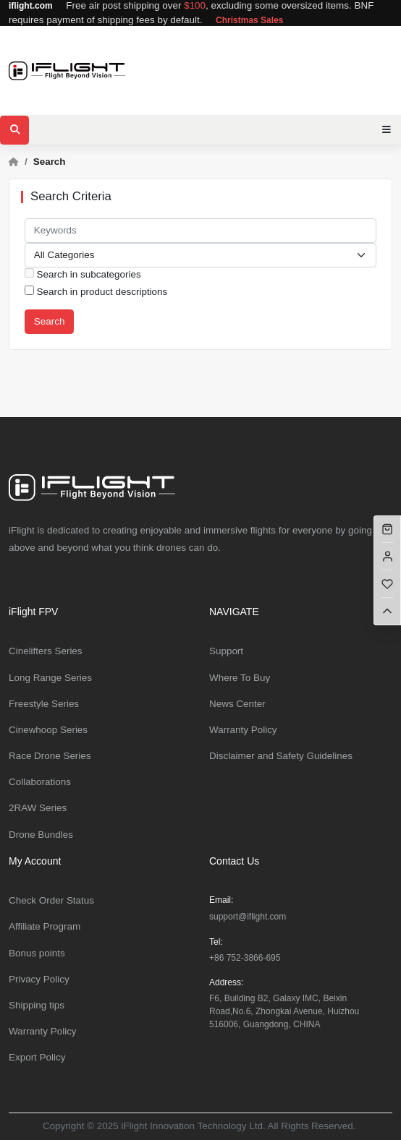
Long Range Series (50, 677)
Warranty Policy (243, 729)
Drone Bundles (41, 834)
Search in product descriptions (96, 291)
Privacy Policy (39, 979)
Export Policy (37, 1057)
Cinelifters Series (46, 651)
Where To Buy (239, 677)
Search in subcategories (83, 274)
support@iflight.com (247, 917)
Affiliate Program (44, 926)
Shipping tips (36, 1005)
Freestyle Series (44, 703)
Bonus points (37, 953)
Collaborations (40, 781)
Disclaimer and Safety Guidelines (281, 755)
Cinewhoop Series (48, 729)
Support (226, 651)
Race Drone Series (50, 755)
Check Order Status (51, 900)
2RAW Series (38, 807)
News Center (237, 703)
